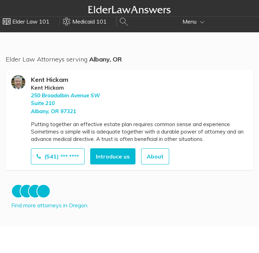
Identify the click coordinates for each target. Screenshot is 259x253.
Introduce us (113, 156)
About (155, 156)
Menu (193, 21)
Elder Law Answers (129, 9)
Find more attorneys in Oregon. (49, 205)
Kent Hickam (49, 80)
